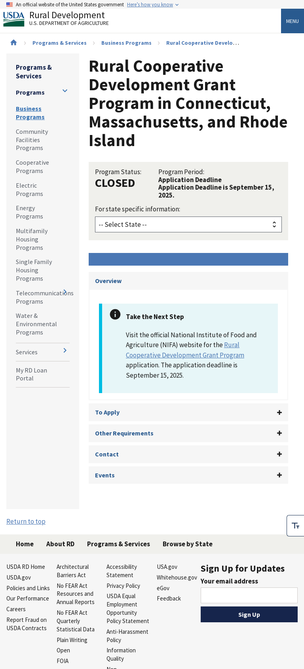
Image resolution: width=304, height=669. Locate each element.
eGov (163, 588)
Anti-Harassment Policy (127, 636)
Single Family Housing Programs (34, 270)
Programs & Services (59, 42)
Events (105, 475)
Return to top (26, 521)
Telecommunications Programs (43, 297)
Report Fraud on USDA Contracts (26, 624)
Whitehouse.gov (177, 577)
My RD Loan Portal (31, 374)
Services (27, 352)
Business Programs (126, 42)
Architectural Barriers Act (73, 571)
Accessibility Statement (121, 571)
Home (25, 544)
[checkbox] (295, 524)
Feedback (169, 598)
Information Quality (121, 654)
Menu (292, 21)
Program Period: (181, 171)
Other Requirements (124, 433)
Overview (108, 281)
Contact (107, 454)
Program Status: (118, 171)
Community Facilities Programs (32, 139)
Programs (30, 92)
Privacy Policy (123, 585)
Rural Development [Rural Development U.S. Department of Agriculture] (62, 20)
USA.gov (167, 566)
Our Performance (27, 598)
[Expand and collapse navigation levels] (65, 90)
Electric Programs (29, 189)
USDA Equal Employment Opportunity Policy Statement (127, 608)
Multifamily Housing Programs (32, 239)
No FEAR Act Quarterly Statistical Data (76, 621)
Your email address (229, 581)
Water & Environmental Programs (36, 324)
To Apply (107, 412)
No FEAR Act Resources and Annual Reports (76, 594)
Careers (16, 609)
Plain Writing (72, 640)
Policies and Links (28, 588)
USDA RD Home (25, 566)
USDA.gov (18, 577)
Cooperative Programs (32, 166)
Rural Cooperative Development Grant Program (228, 42)
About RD (60, 544)
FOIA (62, 661)
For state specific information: (137, 209)
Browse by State (188, 544)
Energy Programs (29, 212)
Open (63, 650)
